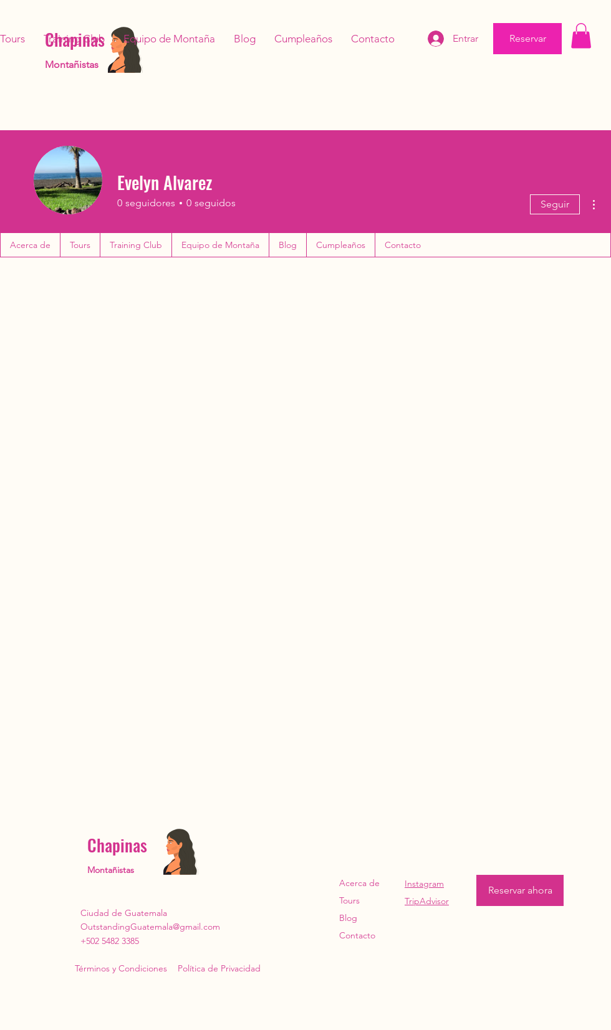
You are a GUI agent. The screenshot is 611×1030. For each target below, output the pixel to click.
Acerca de (359, 883)
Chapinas (117, 844)
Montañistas (72, 64)
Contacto (357, 935)
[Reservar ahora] (520, 890)
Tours (349, 900)
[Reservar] (527, 38)
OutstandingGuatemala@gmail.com (150, 926)
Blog (348, 917)
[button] (581, 36)
